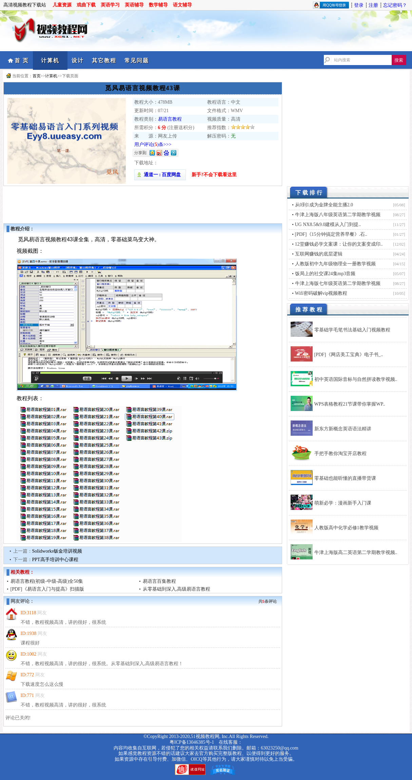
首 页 (22, 60)
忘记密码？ (395, 5)
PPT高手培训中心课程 (55, 559)
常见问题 (136, 60)
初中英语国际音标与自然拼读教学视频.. (355, 379)
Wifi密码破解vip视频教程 (321, 293)
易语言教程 (170, 119)
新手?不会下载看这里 (214, 174)
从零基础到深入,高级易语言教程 (177, 589)
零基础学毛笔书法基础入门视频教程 (352, 329)
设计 (78, 60)
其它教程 (104, 60)
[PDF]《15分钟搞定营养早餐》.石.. (331, 234)
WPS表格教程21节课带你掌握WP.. (349, 404)
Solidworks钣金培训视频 (57, 551)
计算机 (50, 60)
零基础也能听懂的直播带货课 (345, 478)
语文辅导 (182, 4)
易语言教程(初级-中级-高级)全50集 (47, 581)
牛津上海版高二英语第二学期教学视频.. (355, 552)
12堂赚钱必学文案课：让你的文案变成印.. (339, 244)
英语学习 (110, 4)
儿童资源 (62, 4)
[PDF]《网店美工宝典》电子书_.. (348, 354)
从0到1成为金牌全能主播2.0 (324, 204)
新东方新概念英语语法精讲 (342, 428)
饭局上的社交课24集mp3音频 (325, 273)
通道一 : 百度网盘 (160, 174)
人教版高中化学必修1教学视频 (346, 527)
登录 (359, 5)
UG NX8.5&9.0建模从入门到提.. (328, 224)
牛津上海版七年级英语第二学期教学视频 (337, 283)
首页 (37, 76)
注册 (373, 5)
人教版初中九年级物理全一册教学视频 (335, 263)
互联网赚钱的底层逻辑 (318, 253)
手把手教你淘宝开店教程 (340, 453)
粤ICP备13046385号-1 (192, 742)
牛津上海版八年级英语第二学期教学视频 (337, 214)
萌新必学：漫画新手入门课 (342, 503)
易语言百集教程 (159, 581)
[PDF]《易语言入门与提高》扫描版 (47, 589)
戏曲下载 (86, 4)
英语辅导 (134, 4)
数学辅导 (158, 4)
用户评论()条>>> (153, 144)
